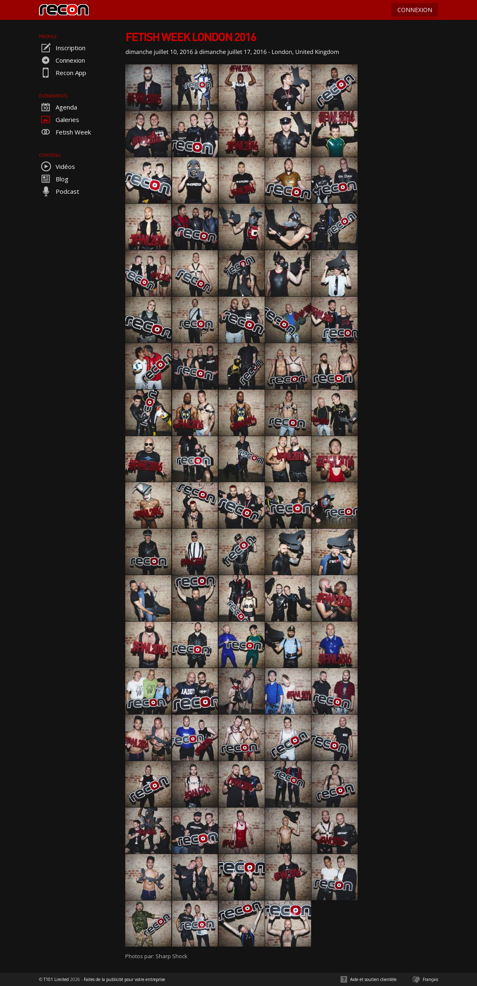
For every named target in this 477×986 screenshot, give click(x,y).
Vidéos (57, 166)
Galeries (59, 119)
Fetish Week (65, 132)
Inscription (62, 47)
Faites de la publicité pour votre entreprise (124, 979)
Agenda (58, 107)
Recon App (62, 72)
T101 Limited (56, 979)
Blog (53, 179)
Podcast (59, 191)
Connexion (62, 60)
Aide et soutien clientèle (373, 979)
